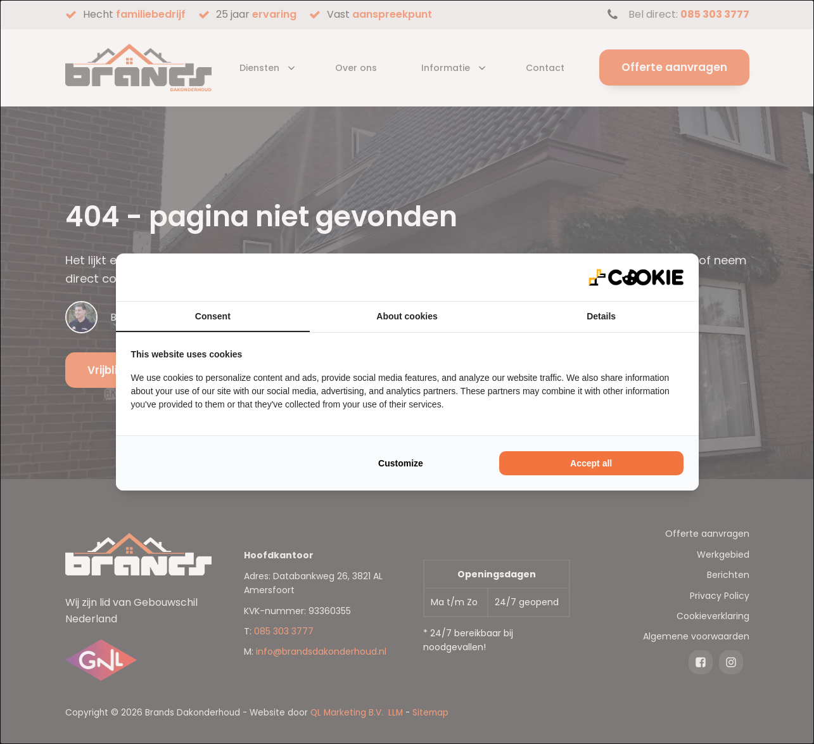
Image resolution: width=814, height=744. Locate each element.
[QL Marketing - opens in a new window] (636, 277)
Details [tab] (601, 316)
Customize (400, 463)
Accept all (591, 463)
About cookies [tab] (406, 316)
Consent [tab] (213, 316)
